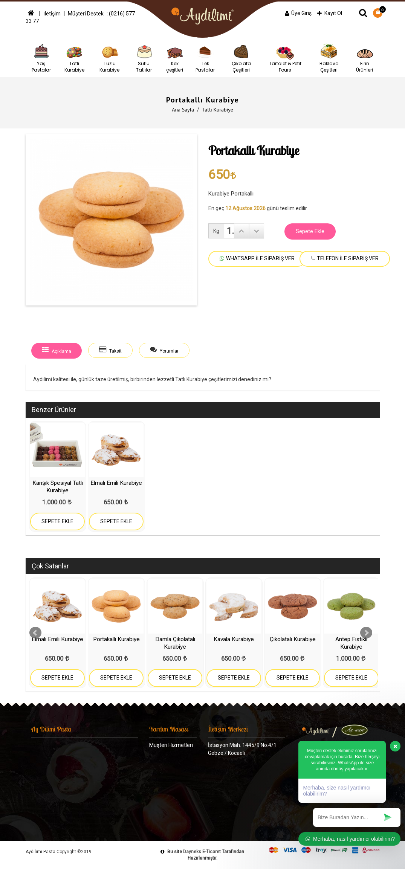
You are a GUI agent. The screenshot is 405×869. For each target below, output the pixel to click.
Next (366, 633)
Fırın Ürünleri (364, 57)
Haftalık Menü (165, 805)
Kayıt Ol (329, 13)
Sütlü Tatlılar (143, 57)
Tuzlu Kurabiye (109, 57)
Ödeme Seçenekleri (172, 790)
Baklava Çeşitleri (329, 57)
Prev (35, 633)
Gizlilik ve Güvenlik (170, 760)
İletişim (52, 14)
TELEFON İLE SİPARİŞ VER (345, 258)
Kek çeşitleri (174, 57)
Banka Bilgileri (165, 775)
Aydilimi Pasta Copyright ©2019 (59, 851)
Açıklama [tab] (56, 350)
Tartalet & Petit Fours (285, 57)
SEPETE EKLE (57, 521)
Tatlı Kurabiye (74, 57)
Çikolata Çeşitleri (241, 57)
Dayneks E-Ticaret (202, 851)
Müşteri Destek (86, 14)
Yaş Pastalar (41, 57)
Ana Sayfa (183, 109)
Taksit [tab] (110, 350)
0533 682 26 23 (230, 795)
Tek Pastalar (205, 57)
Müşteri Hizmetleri (171, 745)
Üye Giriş (298, 13)
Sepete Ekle (310, 231)
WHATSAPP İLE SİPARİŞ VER (257, 258)
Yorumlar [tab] (165, 350)
